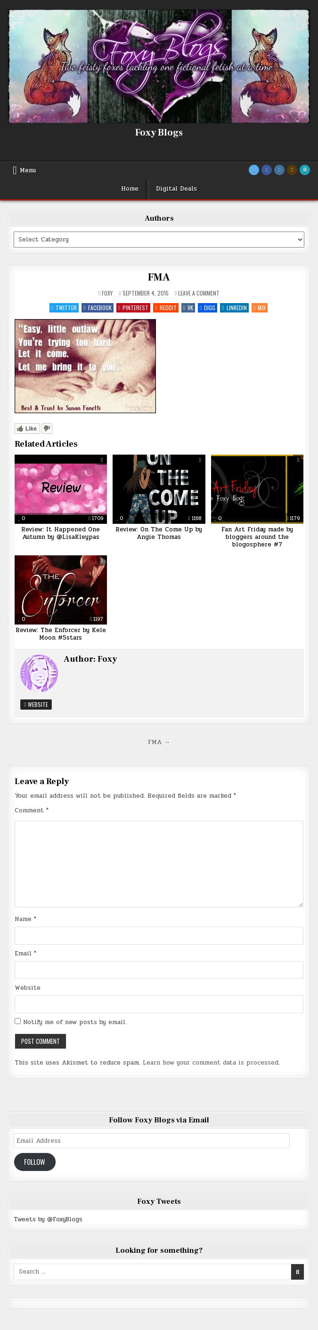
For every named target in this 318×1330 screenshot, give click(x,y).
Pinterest (133, 308)
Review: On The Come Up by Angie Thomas (158, 533)
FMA (159, 277)
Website (36, 704)
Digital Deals (176, 188)
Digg (207, 308)
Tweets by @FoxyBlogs (48, 1219)
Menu (28, 170)
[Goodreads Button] (292, 170)
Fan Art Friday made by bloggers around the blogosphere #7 (257, 537)
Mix (259, 308)
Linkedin (234, 308)
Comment (32, 810)
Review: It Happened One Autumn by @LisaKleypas (60, 533)
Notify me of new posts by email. (75, 1022)
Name (25, 919)
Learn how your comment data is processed (210, 1062)
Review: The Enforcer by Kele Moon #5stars (61, 633)
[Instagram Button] (279, 170)
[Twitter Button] (254, 170)
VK (188, 308)
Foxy (107, 293)
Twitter (64, 308)
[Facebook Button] (266, 170)
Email (25, 953)
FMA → (159, 742)
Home (130, 188)
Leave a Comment (199, 293)
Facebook (97, 308)
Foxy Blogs (159, 133)
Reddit (165, 308)
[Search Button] (305, 170)
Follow (34, 1162)
